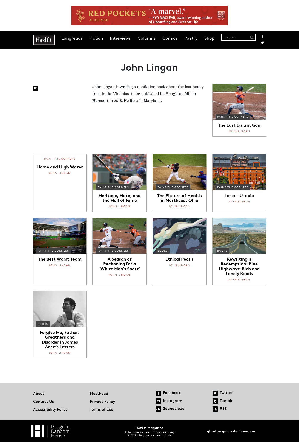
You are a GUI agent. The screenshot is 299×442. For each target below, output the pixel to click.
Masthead (99, 393)
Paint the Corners (232, 116)
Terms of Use (101, 409)
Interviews (120, 38)
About (38, 393)
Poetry (190, 38)
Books (162, 250)
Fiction (96, 38)
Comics (169, 38)
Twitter (262, 42)
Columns (147, 38)
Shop (209, 38)
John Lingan (239, 131)
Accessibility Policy (50, 409)
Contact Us (43, 401)
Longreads (72, 38)
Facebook (262, 36)
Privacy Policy (102, 401)
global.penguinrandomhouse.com (231, 431)
